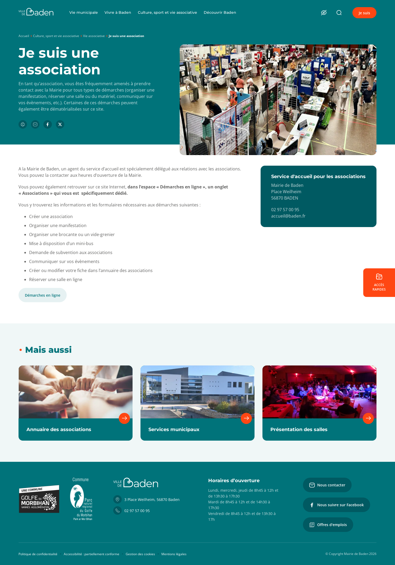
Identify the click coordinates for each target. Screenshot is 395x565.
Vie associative (94, 36)
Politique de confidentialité (38, 554)
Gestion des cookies (140, 554)
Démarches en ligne (42, 295)
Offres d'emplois (328, 524)
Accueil (24, 36)
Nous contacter (327, 485)
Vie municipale (83, 12)
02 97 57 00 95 (131, 510)
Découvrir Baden (220, 12)
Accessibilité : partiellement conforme (91, 554)
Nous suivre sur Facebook (336, 505)
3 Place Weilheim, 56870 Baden (146, 499)
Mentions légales (174, 554)
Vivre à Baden (118, 12)
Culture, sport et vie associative (167, 12)
